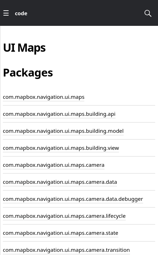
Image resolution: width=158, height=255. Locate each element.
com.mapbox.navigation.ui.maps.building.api (59, 113)
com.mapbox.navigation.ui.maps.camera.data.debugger (73, 198)
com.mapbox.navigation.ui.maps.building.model (63, 130)
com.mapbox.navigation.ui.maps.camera (54, 164)
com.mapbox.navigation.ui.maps (43, 96)
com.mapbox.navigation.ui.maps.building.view (61, 147)
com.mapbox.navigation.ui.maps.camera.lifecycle (64, 215)
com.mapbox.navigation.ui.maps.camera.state (60, 232)
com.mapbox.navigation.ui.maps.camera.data (60, 181)
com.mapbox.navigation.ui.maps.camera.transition (66, 249)
